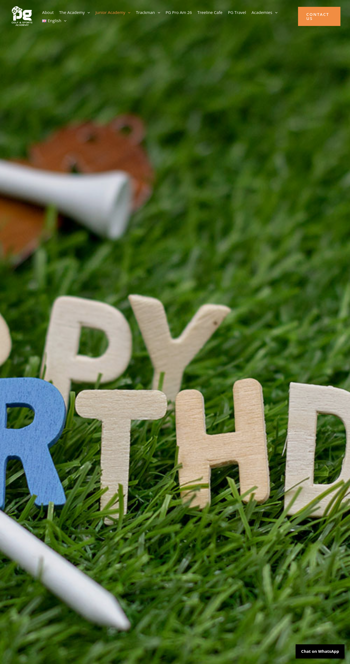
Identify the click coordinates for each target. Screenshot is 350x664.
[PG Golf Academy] (22, 16)
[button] (87, 12)
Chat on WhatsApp (320, 651)
